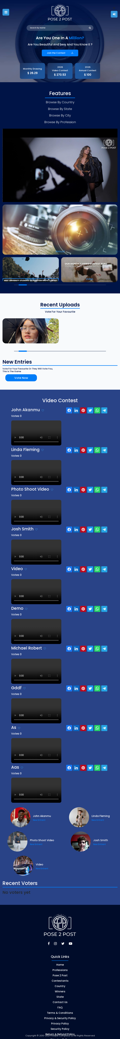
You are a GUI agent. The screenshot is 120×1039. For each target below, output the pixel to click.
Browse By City (60, 113)
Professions (60, 966)
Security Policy (60, 1025)
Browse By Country (60, 101)
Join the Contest (60, 52)
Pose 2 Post (60, 972)
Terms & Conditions (60, 1009)
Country (60, 982)
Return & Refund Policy (60, 1030)
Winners (60, 988)
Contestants (60, 977)
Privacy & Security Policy (60, 1014)
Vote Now (17, 374)
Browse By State (60, 107)
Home (60, 961)
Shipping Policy (60, 1036)
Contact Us (60, 998)
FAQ (60, 1004)
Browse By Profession (60, 119)
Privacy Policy (60, 1020)
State (60, 993)
